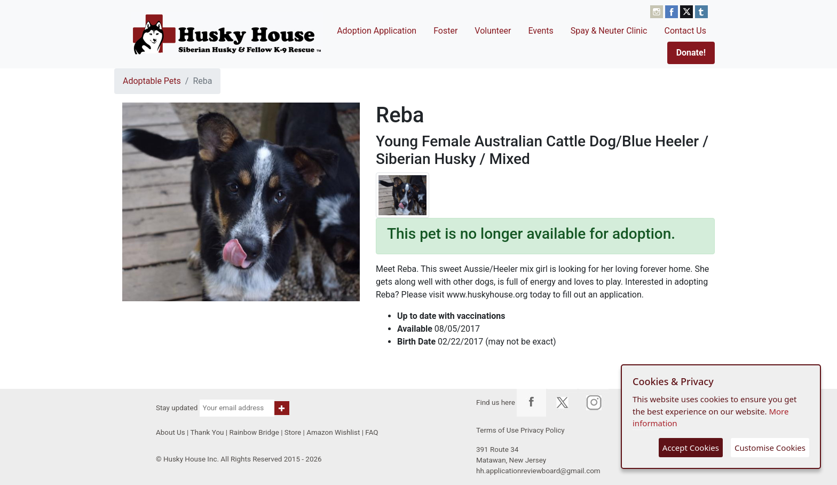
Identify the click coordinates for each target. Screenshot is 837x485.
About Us (170, 432)
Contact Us (685, 31)
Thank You (207, 432)
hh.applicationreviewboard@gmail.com (538, 471)
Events (540, 31)
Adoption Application (376, 31)
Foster (445, 31)
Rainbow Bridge (254, 432)
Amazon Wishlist (333, 432)
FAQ (371, 432)
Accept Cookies (690, 447)
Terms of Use (497, 430)
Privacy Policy (542, 430)
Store (293, 432)
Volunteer (493, 31)
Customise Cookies (770, 447)
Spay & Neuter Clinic (609, 31)
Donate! (691, 53)
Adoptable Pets (152, 81)
